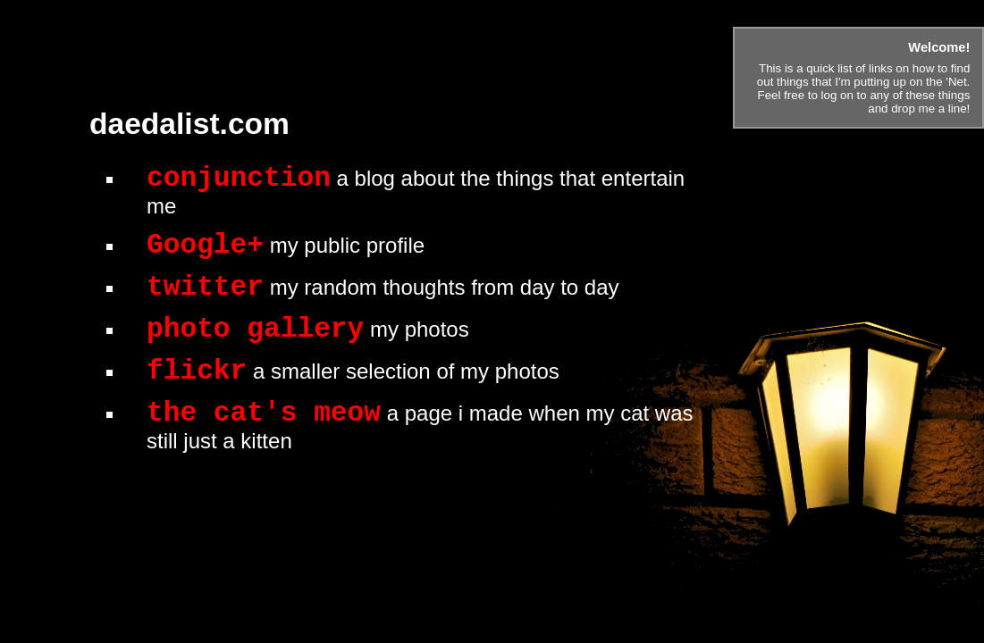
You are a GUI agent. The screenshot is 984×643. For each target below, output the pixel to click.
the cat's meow (264, 413)
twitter (205, 287)
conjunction (239, 178)
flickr (197, 371)
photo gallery (255, 329)
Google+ (205, 245)
